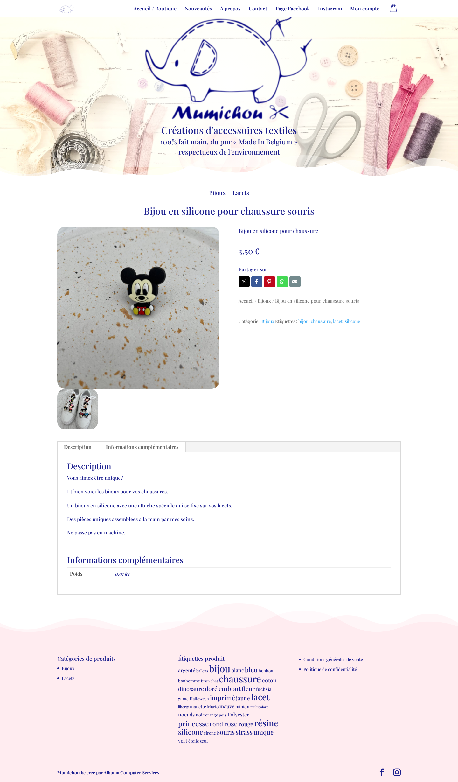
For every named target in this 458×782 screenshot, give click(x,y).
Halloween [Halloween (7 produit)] (199, 698)
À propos (230, 9)
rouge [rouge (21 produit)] (246, 724)
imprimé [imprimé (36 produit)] (222, 698)
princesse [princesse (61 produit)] (193, 723)
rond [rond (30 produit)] (216, 724)
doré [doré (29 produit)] (211, 689)
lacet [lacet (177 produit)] (260, 696)
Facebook (256, 281)
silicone (352, 321)
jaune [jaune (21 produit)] (243, 698)
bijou (303, 321)
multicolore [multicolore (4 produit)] (259, 706)
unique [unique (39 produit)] (263, 732)
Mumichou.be (71, 773)
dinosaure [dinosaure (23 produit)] (191, 688)
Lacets (240, 194)
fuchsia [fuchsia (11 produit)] (263, 689)
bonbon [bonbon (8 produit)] (266, 670)
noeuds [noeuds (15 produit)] (186, 714)
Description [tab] (78, 446)
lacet (338, 321)
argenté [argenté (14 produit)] (186, 670)
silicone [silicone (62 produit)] (190, 732)
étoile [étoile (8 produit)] (193, 741)
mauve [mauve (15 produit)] (226, 706)
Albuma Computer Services (131, 773)
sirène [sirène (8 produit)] (210, 733)
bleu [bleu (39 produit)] (251, 669)
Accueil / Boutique (155, 9)
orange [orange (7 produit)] (211, 714)
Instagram (330, 9)
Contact (258, 9)
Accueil (246, 300)
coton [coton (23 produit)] (269, 680)
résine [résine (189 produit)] (266, 723)
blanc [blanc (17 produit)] (237, 670)
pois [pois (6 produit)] (222, 714)
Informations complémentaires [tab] (142, 446)
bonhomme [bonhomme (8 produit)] (189, 680)
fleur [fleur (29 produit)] (248, 689)
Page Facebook (292, 9)
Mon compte (364, 9)
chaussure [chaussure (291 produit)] (240, 678)
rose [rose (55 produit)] (231, 723)
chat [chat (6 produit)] (214, 680)
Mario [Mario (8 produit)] (213, 706)
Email (295, 281)
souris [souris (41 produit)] (226, 732)
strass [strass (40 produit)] (244, 732)
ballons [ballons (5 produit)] (202, 670)
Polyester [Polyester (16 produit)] (238, 714)
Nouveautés (198, 9)
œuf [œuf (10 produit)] (204, 741)
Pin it (269, 281)
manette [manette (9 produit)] (198, 706)
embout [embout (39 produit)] (230, 688)
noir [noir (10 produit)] (200, 715)
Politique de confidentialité (330, 669)
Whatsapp (282, 281)
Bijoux (217, 194)
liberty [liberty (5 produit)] (183, 706)
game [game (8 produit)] (183, 698)
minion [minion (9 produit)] (242, 706)
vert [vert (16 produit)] (182, 740)
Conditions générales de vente (333, 659)
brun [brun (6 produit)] (205, 680)
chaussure (321, 321)
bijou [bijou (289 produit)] (219, 668)
